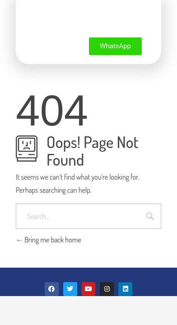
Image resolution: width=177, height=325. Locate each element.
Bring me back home (48, 239)
